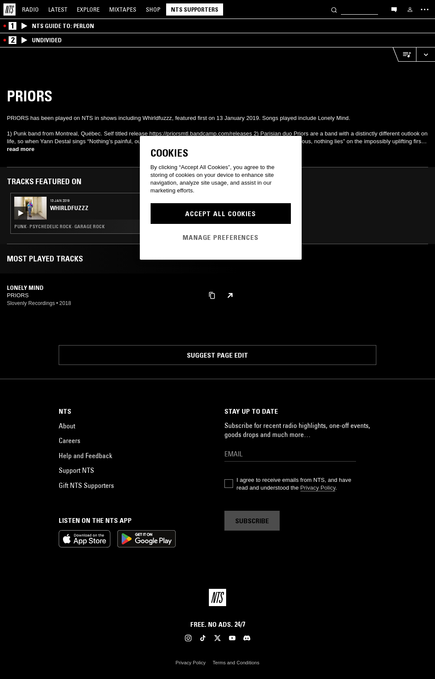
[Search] (334, 9)
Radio (30, 9)
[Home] (9, 9)
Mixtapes (122, 9)
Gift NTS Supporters (86, 485)
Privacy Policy (317, 487)
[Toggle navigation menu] (425, 9)
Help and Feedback (85, 455)
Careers (69, 440)
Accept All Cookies (220, 213)
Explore (88, 9)
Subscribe (252, 520)
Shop (153, 9)
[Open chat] (394, 9)
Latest (57, 9)
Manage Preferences (220, 237)
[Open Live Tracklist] (404, 54)
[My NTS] (410, 9)
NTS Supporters (194, 9)
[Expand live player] (425, 54)
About (67, 425)
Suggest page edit (217, 355)
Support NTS (76, 470)
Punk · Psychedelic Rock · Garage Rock (59, 226)
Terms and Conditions (236, 662)
